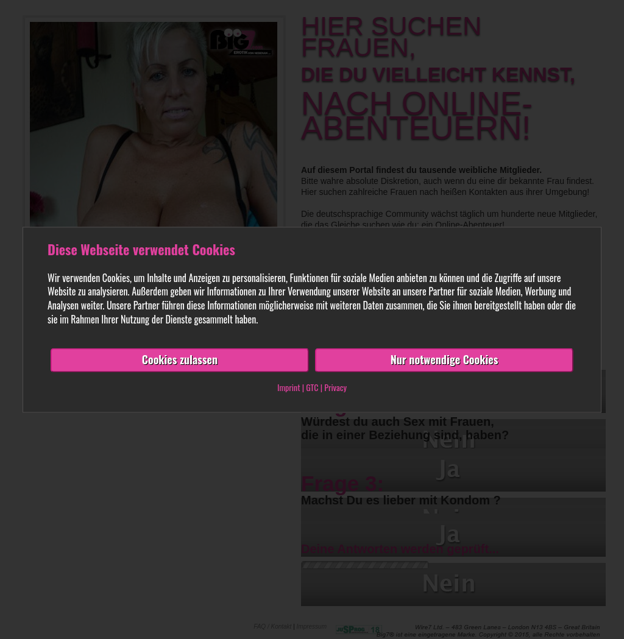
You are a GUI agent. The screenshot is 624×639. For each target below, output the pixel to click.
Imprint (288, 387)
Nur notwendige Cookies (444, 359)
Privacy (335, 387)
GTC (312, 387)
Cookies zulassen (180, 359)
